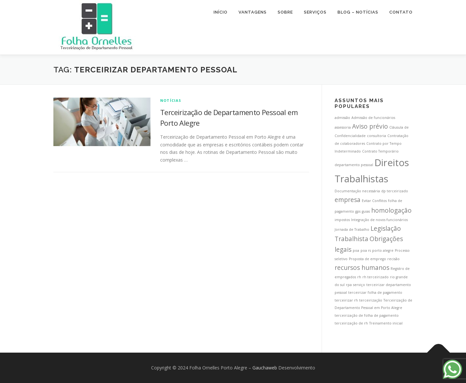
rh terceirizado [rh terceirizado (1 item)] (375, 277)
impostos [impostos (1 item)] (342, 220)
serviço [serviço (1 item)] (359, 284)
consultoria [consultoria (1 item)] (376, 135)
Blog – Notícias (358, 12)
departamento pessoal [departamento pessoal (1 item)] (354, 165)
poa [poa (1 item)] (356, 250)
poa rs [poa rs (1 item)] (366, 250)
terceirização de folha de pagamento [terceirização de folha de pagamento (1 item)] (367, 315)
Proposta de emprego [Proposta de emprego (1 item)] (367, 259)
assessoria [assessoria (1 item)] (343, 127)
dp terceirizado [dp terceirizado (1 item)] (394, 191)
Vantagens (253, 12)
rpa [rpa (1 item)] (349, 284)
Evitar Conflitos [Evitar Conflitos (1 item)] (374, 200)
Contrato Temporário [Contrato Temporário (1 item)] (380, 151)
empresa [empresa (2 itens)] (348, 200)
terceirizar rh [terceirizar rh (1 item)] (346, 300)
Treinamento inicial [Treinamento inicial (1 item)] (386, 323)
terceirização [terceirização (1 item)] (370, 300)
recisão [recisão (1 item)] (393, 259)
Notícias (171, 100)
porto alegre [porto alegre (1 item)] (383, 250)
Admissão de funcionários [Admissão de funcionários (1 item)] (373, 117)
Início (220, 12)
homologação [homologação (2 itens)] (391, 210)
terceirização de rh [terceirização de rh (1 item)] (351, 323)
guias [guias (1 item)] (366, 211)
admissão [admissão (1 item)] (342, 117)
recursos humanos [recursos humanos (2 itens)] (362, 267)
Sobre (285, 12)
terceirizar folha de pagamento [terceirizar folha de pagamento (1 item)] (375, 292)
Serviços (315, 12)
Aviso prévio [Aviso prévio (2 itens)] (370, 126)
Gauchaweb (264, 368)
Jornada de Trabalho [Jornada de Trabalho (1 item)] (352, 229)
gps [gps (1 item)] (358, 211)
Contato (401, 12)
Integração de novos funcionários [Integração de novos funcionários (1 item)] (379, 220)
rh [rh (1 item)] (359, 277)
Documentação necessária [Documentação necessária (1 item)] (357, 191)
